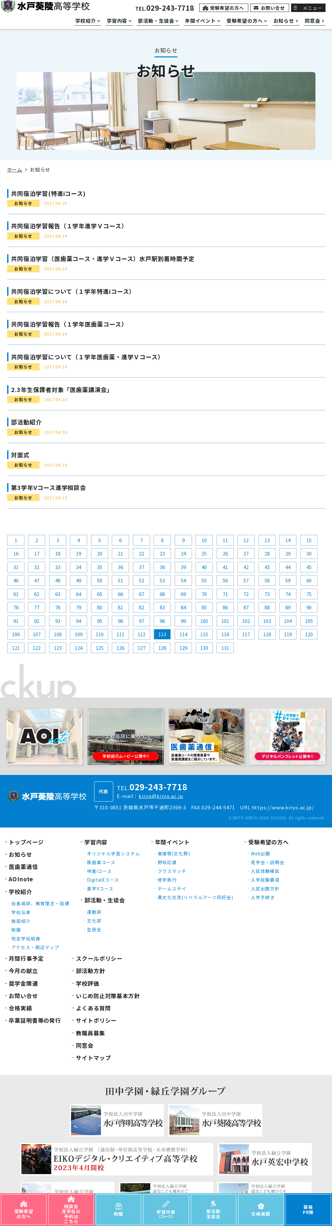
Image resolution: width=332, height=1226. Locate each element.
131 (225, 647)
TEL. (164, 8)
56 (225, 580)
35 (99, 567)
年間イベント (172, 842)
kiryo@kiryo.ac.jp (161, 795)
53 (162, 580)
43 (267, 567)
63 (57, 593)
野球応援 (167, 862)
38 (162, 567)
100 (204, 620)
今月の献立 (23, 971)
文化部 (94, 920)
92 (36, 620)
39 (183, 567)
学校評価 (87, 983)
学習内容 (96, 842)
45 (309, 567)
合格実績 (20, 1008)
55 (204, 580)
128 (162, 647)
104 (288, 620)
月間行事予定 (26, 958)
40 (204, 567)
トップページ (26, 842)
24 (183, 553)
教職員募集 (90, 1033)
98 (162, 620)
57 (246, 580)
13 (267, 540)
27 (246, 553)
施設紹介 (21, 921)
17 (36, 553)
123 (58, 647)
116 (225, 634)
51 (120, 580)
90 (309, 607)
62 (36, 593)
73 (267, 593)
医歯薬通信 (23, 867)
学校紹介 (20, 891)
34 (78, 567)
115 (204, 634)
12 (246, 540)
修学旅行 (167, 879)
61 (15, 593)
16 (15, 553)
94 (78, 620)
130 (204, 647)
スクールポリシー (99, 958)
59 (287, 580)
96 (120, 620)
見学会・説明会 (268, 862)
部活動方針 (90, 971)
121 (16, 647)
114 (183, 634)
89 (287, 607)
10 (204, 540)
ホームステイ (172, 888)
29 (287, 553)
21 (120, 553)
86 (225, 607)
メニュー (312, 8)
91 (15, 620)
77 (36, 607)
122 (37, 647)
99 (183, 620)
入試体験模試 (265, 871)
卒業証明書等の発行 (35, 1020)
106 (16, 634)
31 (15, 567)
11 (225, 540)
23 (162, 553)
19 (78, 553)
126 (120, 647)
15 (309, 540)
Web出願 (261, 853)
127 (141, 647)
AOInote (21, 879)
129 (183, 647)
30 (309, 553)
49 (78, 580)
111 (120, 634)
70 (204, 593)
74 (287, 593)
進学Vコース (100, 888)
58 (267, 580)
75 (309, 593)
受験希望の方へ (227, 8)
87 (246, 607)
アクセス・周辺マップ (35, 947)
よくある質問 (93, 1008)
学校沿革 (21, 912)
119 (288, 634)
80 (99, 607)
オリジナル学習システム (113, 853)
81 (120, 607)
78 (57, 607)
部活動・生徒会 (104, 900)
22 (141, 553)
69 (183, 593)
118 (267, 634)
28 (267, 553)
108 (58, 634)
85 (204, 607)
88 (267, 607)
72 (246, 593)
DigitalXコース (103, 879)
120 (309, 634)
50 (99, 580)
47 (36, 580)
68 (162, 593)
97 (141, 620)
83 (162, 607)
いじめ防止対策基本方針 (108, 996)
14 (287, 540)
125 (100, 647)
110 (100, 634)
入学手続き (263, 897)
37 (141, 567)
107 (37, 634)
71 (225, 593)
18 (57, 553)
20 (99, 553)
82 (141, 607)
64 (78, 593)
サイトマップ (93, 1057)
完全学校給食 (25, 938)
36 (120, 567)
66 (120, 593)
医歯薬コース (101, 862)
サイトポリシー (96, 1020)
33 (57, 567)
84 (183, 607)
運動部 (94, 912)
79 (78, 607)
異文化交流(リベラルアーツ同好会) (195, 897)
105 (309, 620)
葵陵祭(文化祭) (174, 853)
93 (57, 620)
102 (246, 620)
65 (99, 593)
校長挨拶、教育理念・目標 (40, 903)
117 (246, 634)
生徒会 (94, 929)
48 (57, 580)
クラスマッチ (172, 871)
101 (225, 620)
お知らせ (20, 854)
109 (78, 634)
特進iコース (99, 871)
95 (99, 620)
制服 (16, 929)
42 (246, 567)
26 (225, 553)
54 (183, 580)
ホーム (15, 169)
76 (15, 607)
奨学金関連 (23, 983)
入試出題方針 (265, 888)
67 (141, 593)
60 (309, 580)
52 (141, 580)
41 (225, 567)
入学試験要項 (265, 879)
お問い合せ (273, 8)
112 (141, 634)
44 (287, 567)
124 (78, 647)
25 (204, 553)
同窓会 (84, 1045)
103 (267, 620)
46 (15, 580)
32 (36, 567)
